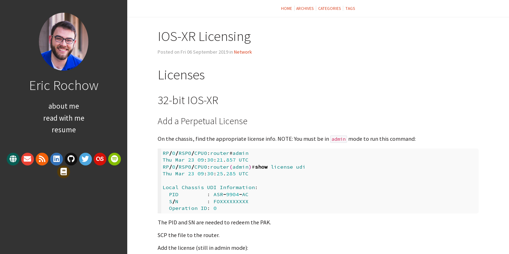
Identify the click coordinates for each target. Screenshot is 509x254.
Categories (329, 8)
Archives (305, 8)
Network (243, 52)
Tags (350, 8)
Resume (64, 129)
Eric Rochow (64, 85)
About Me (63, 106)
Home (287, 8)
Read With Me (63, 118)
